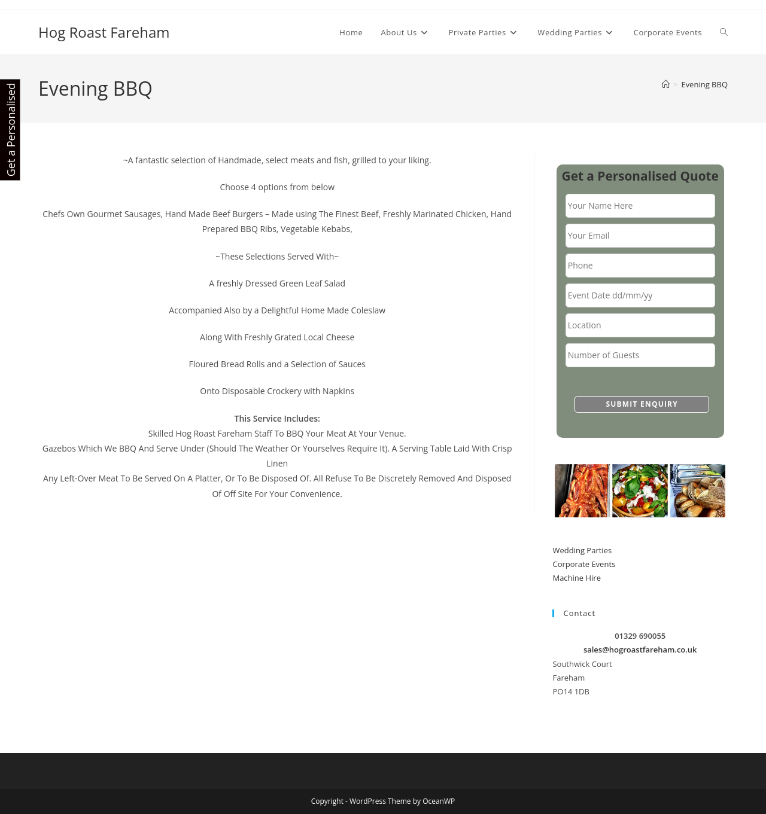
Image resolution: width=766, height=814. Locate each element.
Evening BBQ (704, 84)
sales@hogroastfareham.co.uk (640, 649)
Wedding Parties (582, 550)
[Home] (666, 84)
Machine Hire (576, 577)
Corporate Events (583, 564)
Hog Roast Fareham (104, 32)
